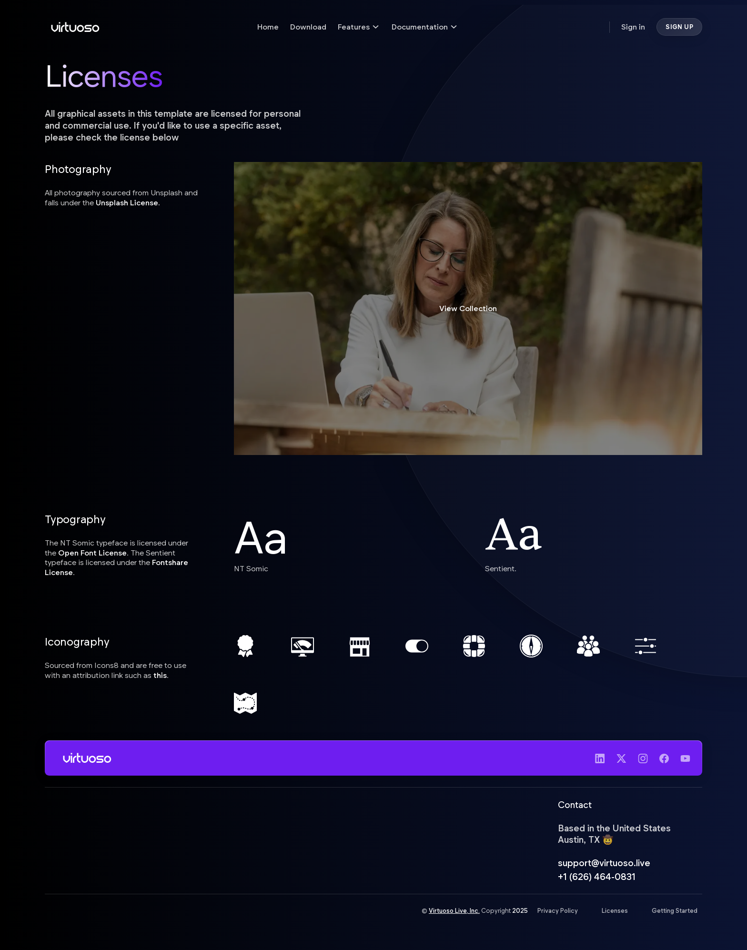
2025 (520, 912)
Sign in (633, 26)
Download (308, 26)
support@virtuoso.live (604, 864)
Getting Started (674, 912)
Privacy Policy (557, 912)
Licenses (615, 912)
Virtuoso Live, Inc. (454, 912)
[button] (359, 27)
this (160, 674)
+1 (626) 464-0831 (597, 877)
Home (268, 26)
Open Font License (92, 552)
